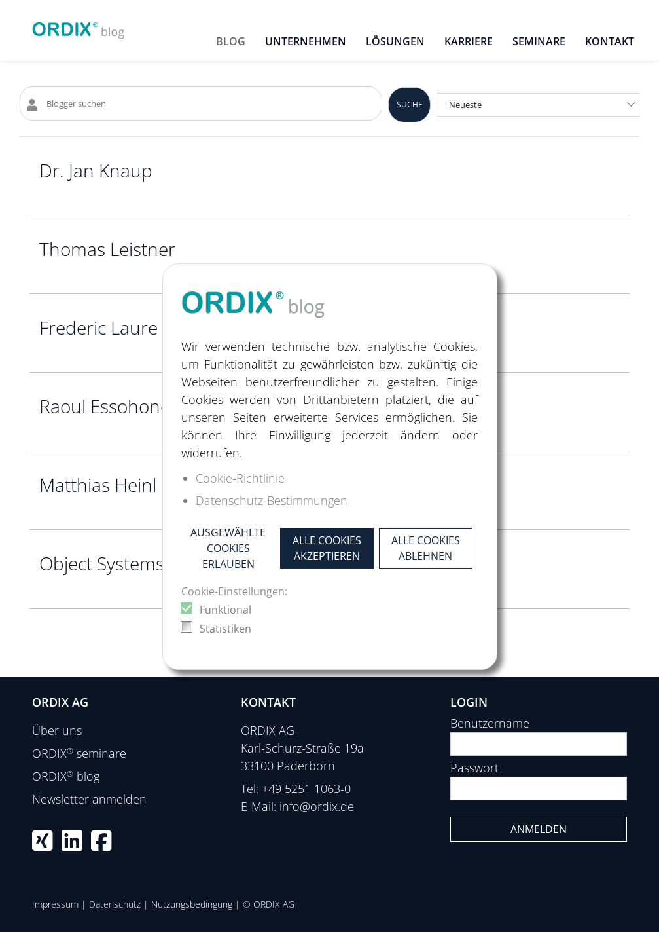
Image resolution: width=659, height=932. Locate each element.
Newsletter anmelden (89, 799)
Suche (410, 104)
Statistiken (225, 629)
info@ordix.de (316, 806)
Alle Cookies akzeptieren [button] (327, 548)
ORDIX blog (65, 776)
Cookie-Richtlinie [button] (240, 478)
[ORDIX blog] (78, 26)
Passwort (474, 768)
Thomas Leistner (107, 248)
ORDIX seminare (79, 753)
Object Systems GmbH (131, 563)
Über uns (57, 730)
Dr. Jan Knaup (95, 170)
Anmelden (538, 829)
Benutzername (489, 723)
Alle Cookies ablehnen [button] (425, 548)
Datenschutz (115, 904)
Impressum (55, 904)
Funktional (225, 610)
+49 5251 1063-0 (306, 788)
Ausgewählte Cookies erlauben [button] (228, 548)
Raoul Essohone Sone (127, 406)
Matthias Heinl (97, 484)
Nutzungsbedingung (191, 904)
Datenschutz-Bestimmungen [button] (271, 500)
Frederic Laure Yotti (118, 327)
